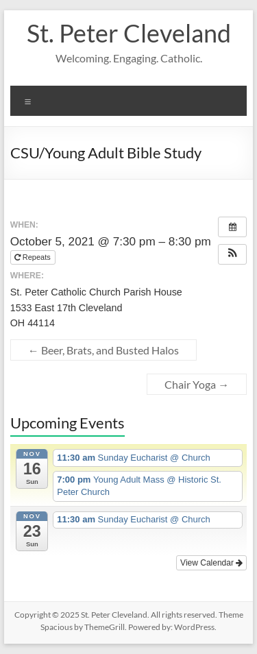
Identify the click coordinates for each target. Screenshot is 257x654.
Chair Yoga (196, 384)
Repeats (33, 257)
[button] (232, 254)
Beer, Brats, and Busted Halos (103, 349)
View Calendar (211, 563)
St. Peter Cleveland (129, 33)
